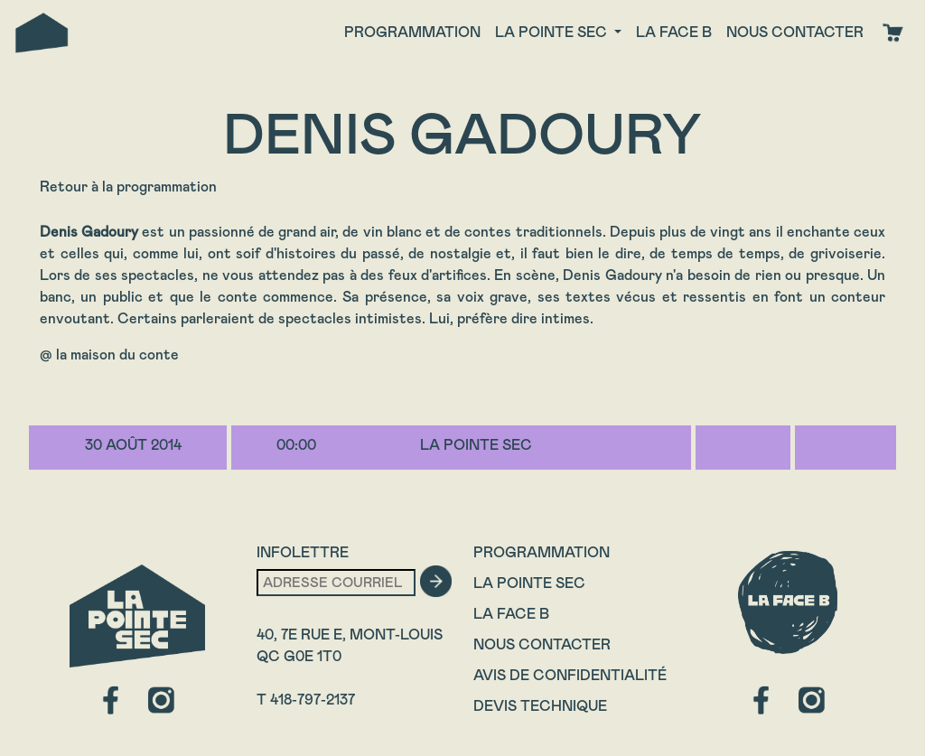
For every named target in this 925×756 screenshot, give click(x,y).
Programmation (412, 32)
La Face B (511, 613)
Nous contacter (795, 32)
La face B (674, 32)
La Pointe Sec (529, 583)
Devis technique (540, 705)
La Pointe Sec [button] (553, 32)
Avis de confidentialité (570, 675)
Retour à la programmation (128, 186)
